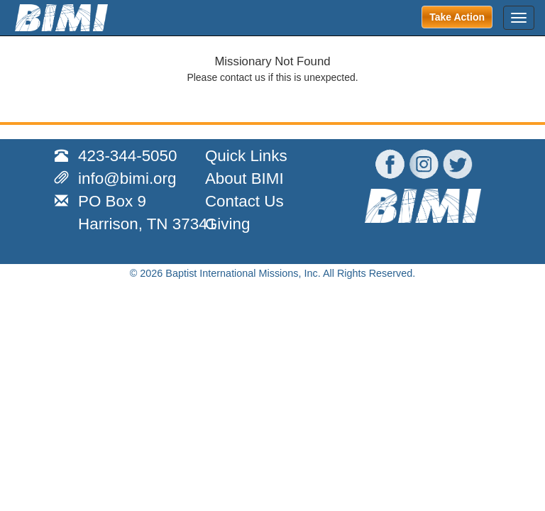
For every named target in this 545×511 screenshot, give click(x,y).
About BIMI (244, 178)
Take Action (457, 17)
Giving (227, 224)
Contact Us (244, 201)
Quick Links (246, 156)
